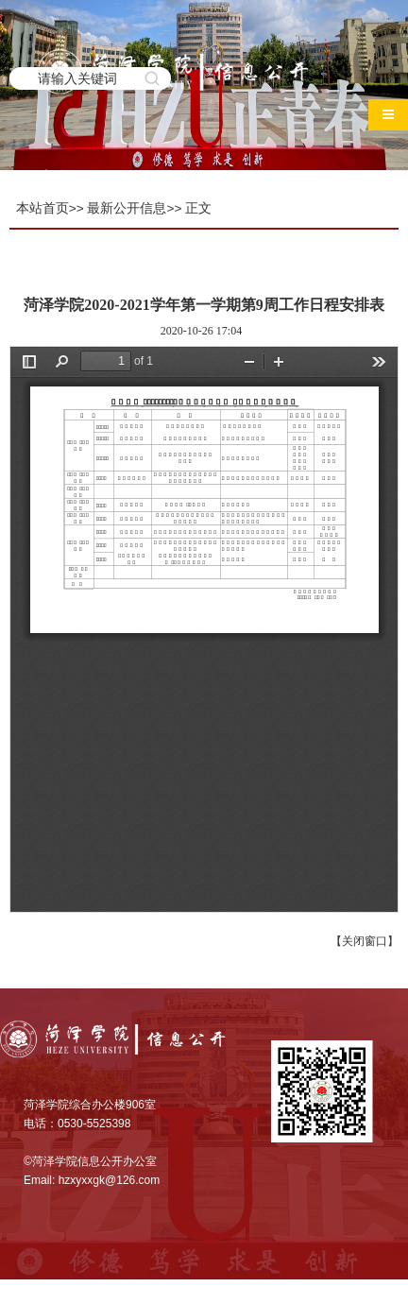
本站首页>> (50, 208)
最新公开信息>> (134, 208)
